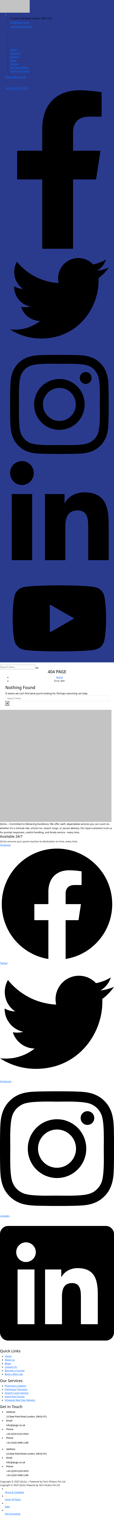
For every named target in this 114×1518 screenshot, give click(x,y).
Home (13, 49)
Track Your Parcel (19, 71)
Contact (14, 64)
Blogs (13, 60)
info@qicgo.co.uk (19, 22)
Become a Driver (19, 67)
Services (14, 56)
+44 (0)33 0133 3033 (21, 26)
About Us (15, 53)
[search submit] (37, 667)
